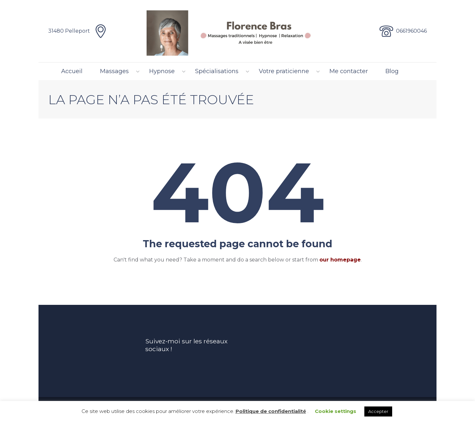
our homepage (340, 260)
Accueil (72, 71)
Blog (392, 71)
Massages (114, 71)
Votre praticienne (284, 71)
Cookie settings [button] (335, 411)
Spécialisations (216, 71)
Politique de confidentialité (271, 411)
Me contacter (348, 71)
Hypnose (162, 71)
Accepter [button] (378, 411)
